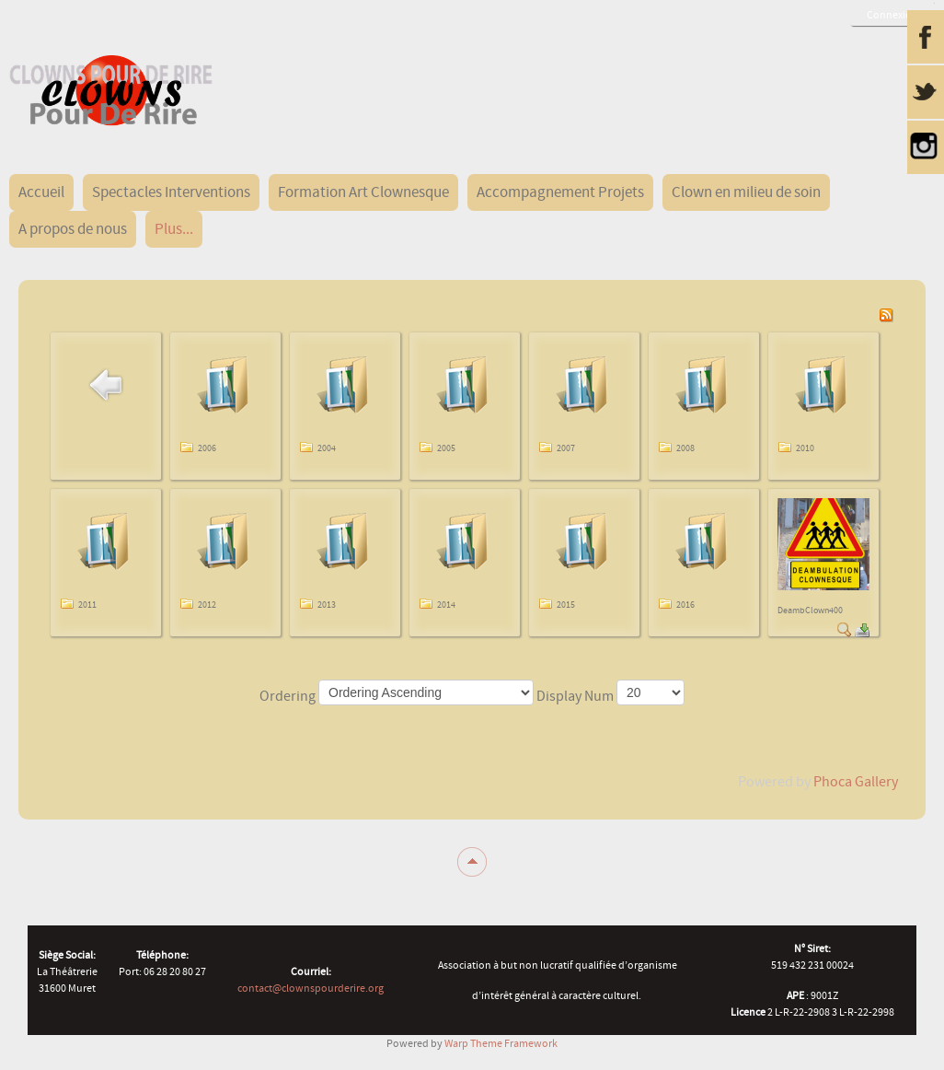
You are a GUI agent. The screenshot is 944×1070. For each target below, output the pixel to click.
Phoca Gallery (855, 781)
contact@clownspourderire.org (310, 988)
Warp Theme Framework (501, 1043)
